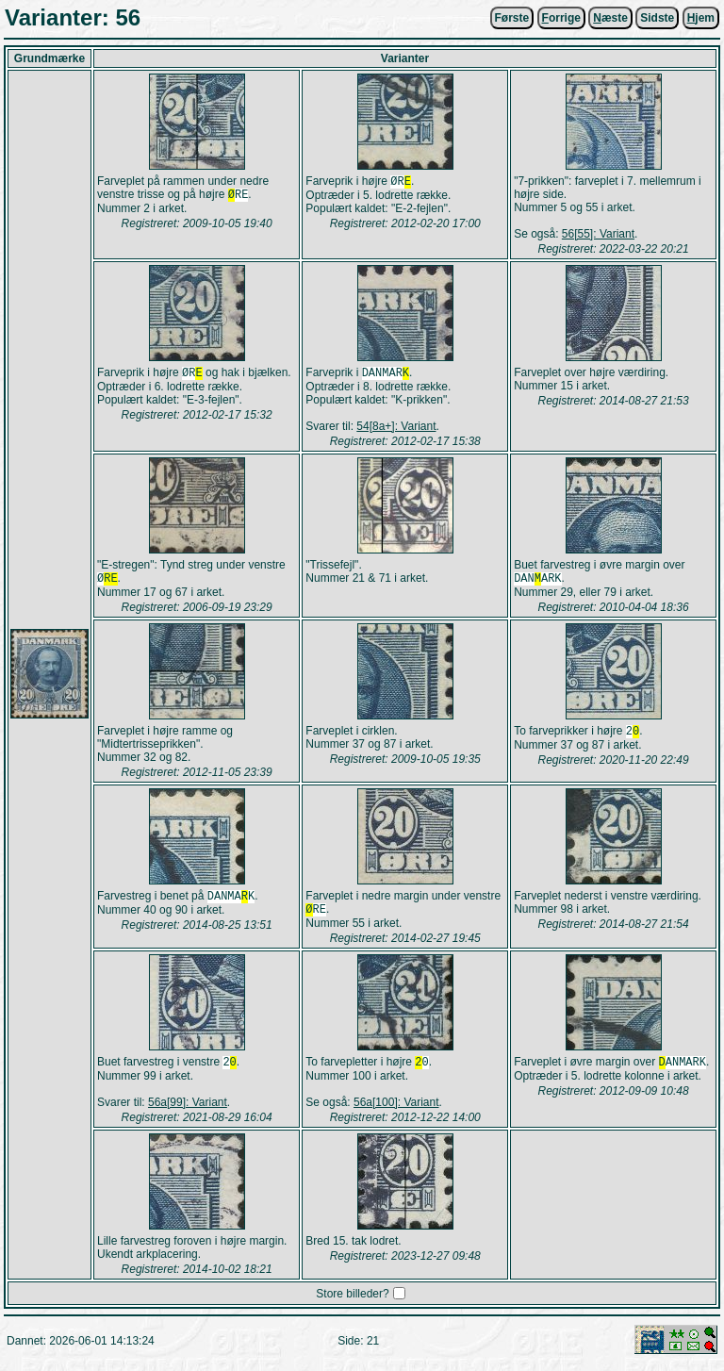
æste (610, 18)
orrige (561, 18)
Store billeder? (352, 1301)
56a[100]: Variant (396, 1109)
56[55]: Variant (598, 233)
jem (701, 18)
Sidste (657, 18)
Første (512, 18)
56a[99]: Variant (187, 1109)
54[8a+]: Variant (396, 428)
